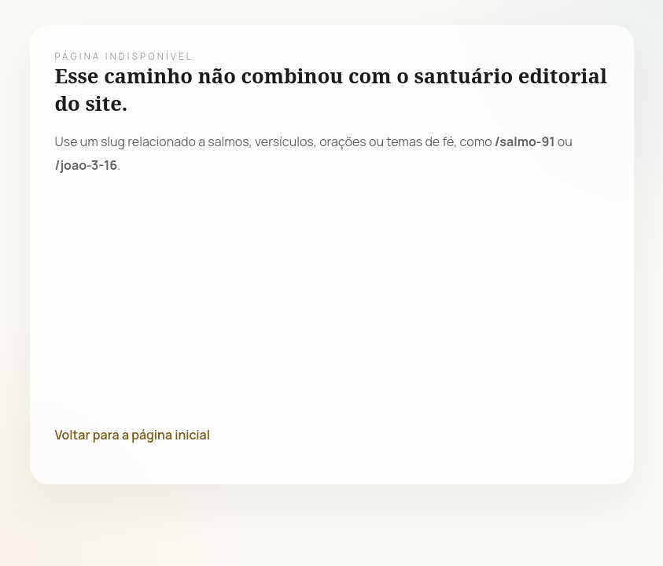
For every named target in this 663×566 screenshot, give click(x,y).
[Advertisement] (332, 300)
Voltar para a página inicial (132, 434)
